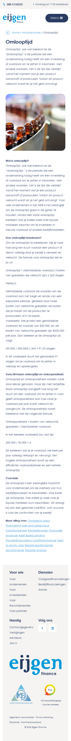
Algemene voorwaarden (21, 717)
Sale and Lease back (35, 525)
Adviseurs (15, 637)
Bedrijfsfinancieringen (50, 584)
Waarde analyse (35, 550)
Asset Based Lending (32, 535)
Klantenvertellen (51, 704)
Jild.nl (13, 643)
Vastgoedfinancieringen (50, 579)
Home (16, 32)
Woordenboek (31, 32)
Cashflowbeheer (16, 530)
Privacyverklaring (44, 717)
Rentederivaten (38, 530)
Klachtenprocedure (31, 722)
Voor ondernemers (18, 581)
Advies (42, 589)
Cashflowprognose (44, 540)
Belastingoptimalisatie (39, 545)
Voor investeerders (17, 592)
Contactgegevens (21, 627)
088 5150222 (13, 4)
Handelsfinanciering (19, 540)
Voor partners (18, 610)
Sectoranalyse (15, 550)
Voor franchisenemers (19, 603)
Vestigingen (17, 632)
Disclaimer (14, 722)
